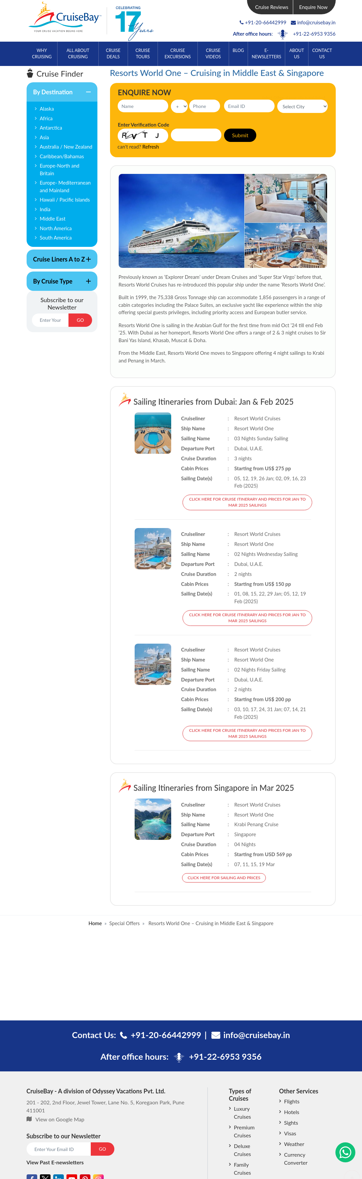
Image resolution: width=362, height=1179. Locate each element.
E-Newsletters (266, 53)
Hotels (292, 1112)
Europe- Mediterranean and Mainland (65, 186)
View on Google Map (60, 1119)
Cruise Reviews (271, 7)
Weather (294, 1144)
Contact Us (322, 53)
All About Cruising (77, 53)
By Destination (59, 95)
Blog (238, 50)
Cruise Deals (113, 53)
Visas (290, 1133)
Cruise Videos (213, 53)
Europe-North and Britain (59, 169)
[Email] (50, 320)
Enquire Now (313, 7)
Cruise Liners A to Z (59, 262)
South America (56, 238)
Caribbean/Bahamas (62, 156)
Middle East (52, 219)
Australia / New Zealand (66, 147)
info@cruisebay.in (313, 22)
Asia (44, 137)
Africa (46, 118)
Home (95, 923)
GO (80, 320)
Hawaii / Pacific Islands (65, 200)
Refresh (150, 147)
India (45, 209)
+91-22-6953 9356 (314, 34)
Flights (292, 1101)
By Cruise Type (59, 284)
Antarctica (51, 128)
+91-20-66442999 (265, 22)
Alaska (47, 109)
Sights (291, 1122)
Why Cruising (42, 53)
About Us (296, 53)
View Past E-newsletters (55, 1162)
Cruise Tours (143, 53)
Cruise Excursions (178, 53)
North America (56, 228)
